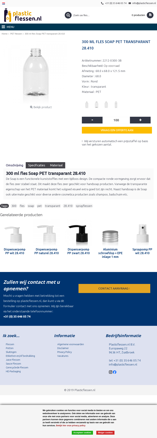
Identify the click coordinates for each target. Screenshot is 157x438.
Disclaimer (63, 348)
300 (13, 205)
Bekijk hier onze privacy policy (71, 425)
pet (39, 205)
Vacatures (62, 355)
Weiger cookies (105, 432)
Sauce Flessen (13, 363)
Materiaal (56, 165)
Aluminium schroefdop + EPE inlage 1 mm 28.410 (110, 253)
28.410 (68, 205)
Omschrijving (14, 165)
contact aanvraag (114, 288)
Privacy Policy (64, 352)
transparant (52, 205)
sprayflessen (84, 205)
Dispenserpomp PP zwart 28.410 (78, 251)
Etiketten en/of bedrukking (20, 355)
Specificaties (36, 165)
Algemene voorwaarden (70, 344)
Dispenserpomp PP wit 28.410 (14, 251)
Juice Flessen (13, 359)
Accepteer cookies (82, 432)
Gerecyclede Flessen (17, 367)
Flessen (10, 344)
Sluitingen (11, 352)
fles (22, 205)
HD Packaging (13, 371)
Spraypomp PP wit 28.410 (142, 251)
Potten (9, 348)
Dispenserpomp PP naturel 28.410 (46, 251)
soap (31, 205)
